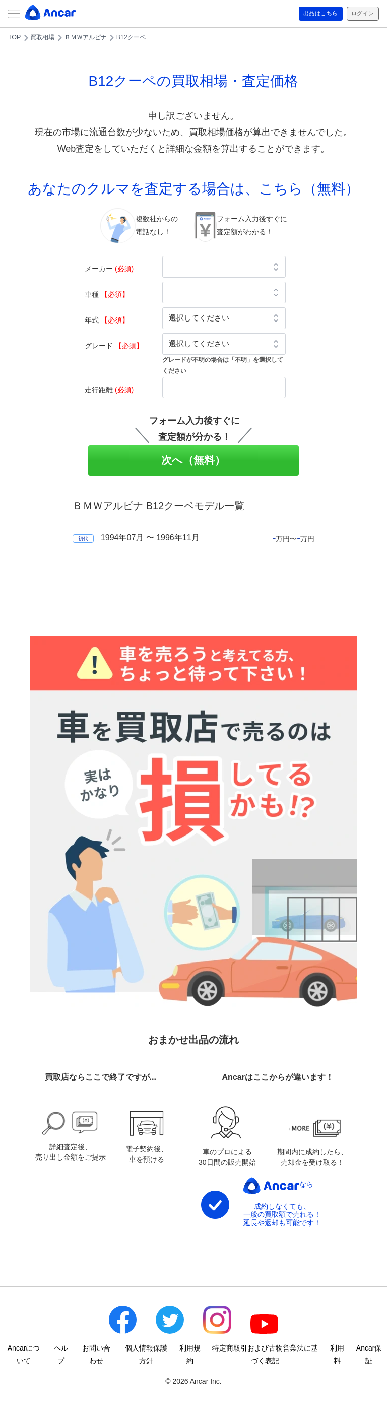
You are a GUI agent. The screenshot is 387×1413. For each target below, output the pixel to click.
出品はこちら (309, 14)
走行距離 (109, 390)
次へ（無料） (194, 460)
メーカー (109, 269)
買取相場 (42, 37)
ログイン (359, 14)
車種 (107, 294)
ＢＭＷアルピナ (85, 37)
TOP (14, 37)
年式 (107, 320)
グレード (114, 346)
